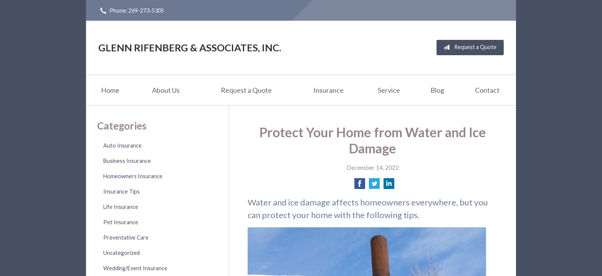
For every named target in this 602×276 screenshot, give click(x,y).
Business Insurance (127, 161)
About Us (166, 90)
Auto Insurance (122, 145)
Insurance (328, 90)
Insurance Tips (121, 191)
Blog (437, 90)
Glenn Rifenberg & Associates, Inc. (189, 47)
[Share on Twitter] (374, 185)
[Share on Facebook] (359, 185)
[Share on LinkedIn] (389, 185)
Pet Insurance (120, 222)
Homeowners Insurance (132, 176)
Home (110, 90)
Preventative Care (126, 237)
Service (389, 90)
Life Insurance (120, 207)
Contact (487, 90)
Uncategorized (121, 253)
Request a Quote (468, 47)
